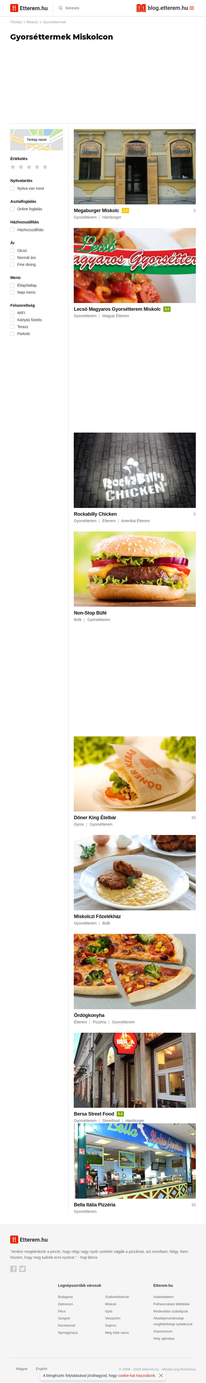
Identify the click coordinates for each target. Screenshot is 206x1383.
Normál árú (26, 257)
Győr (109, 1311)
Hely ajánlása (163, 1339)
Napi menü (26, 292)
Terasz (22, 327)
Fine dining (26, 264)
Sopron (110, 1325)
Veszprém (113, 1318)
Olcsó (22, 250)
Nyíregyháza (68, 1333)
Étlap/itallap (26, 285)
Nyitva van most (30, 188)
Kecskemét (66, 1325)
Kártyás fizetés (29, 320)
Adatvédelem (163, 1297)
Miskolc (32, 22)
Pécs (62, 1311)
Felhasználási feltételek (171, 1304)
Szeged (64, 1318)
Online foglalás (29, 209)
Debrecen (65, 1304)
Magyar (18, 1369)
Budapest (65, 1297)
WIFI (21, 313)
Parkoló (23, 334)
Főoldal (16, 22)
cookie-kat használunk (136, 1375)
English (38, 1369)
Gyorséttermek (54, 22)
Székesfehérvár (117, 1297)
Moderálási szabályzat (170, 1311)
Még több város (117, 1333)
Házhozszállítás (30, 230)
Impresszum (162, 1331)
